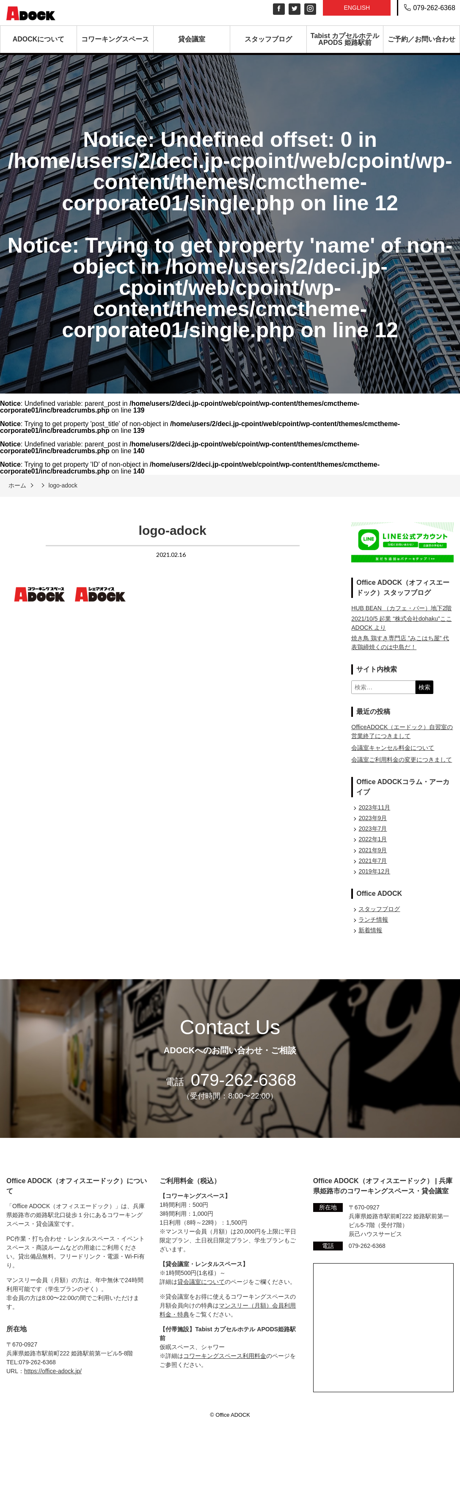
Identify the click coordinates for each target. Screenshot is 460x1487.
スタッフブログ (268, 39)
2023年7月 (372, 828)
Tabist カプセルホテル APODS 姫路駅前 (345, 39)
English (357, 7)
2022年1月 (372, 839)
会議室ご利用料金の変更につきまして (401, 759)
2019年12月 (374, 871)
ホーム (17, 485)
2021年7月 (372, 860)
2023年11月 (374, 807)
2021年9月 (372, 850)
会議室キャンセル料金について (392, 747)
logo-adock (62, 485)
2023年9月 (372, 818)
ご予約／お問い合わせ (421, 39)
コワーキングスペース (115, 39)
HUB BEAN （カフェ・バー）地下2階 (401, 608)
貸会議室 (191, 39)
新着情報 (370, 930)
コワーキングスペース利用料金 (224, 1355)
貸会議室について (201, 1281)
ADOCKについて (39, 39)
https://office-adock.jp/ (53, 1371)
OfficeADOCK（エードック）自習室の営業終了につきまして (402, 731)
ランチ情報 (373, 919)
